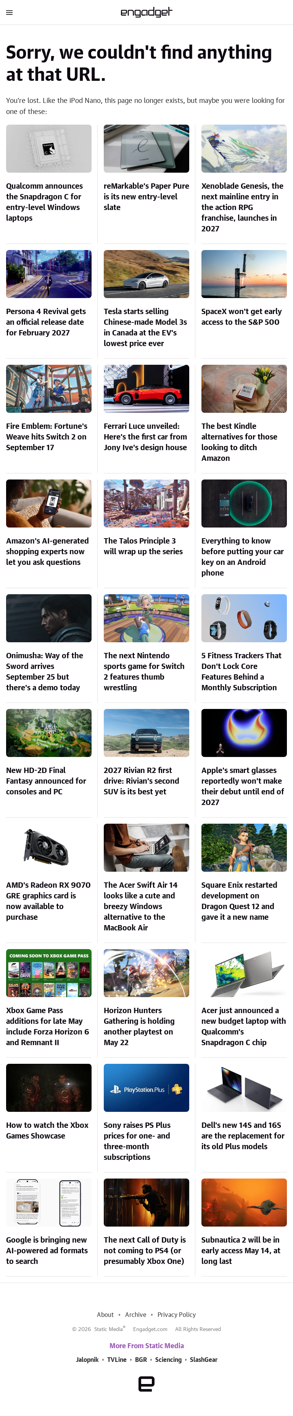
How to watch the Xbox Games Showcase (47, 1131)
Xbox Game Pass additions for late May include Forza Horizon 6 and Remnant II (47, 1027)
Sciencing (168, 1360)
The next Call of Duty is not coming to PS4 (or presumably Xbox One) (145, 1250)
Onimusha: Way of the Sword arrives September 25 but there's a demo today (44, 672)
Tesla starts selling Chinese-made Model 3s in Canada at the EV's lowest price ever (145, 328)
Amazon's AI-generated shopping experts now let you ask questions (47, 551)
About (105, 1315)
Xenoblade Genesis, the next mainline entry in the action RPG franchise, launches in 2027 (242, 208)
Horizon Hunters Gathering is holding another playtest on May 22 (139, 1027)
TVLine (117, 1360)
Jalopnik (87, 1360)
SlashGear (203, 1360)
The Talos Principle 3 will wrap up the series (143, 546)
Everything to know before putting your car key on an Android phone (242, 557)
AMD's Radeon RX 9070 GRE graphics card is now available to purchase (48, 901)
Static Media (108, 1329)
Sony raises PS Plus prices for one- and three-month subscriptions (137, 1141)
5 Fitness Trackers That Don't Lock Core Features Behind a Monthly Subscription (241, 672)
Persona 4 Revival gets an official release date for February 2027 (46, 322)
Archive (135, 1315)
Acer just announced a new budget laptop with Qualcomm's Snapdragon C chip (243, 1027)
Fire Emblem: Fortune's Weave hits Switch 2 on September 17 (46, 437)
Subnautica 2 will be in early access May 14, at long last (240, 1250)
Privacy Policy (177, 1315)
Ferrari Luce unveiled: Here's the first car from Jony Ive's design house (145, 437)
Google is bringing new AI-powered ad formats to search (47, 1250)
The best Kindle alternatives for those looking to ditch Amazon (239, 442)
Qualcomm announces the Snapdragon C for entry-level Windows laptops (44, 202)
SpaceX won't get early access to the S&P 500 (241, 317)
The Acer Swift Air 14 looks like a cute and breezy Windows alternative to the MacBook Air (141, 907)
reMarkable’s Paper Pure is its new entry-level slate (146, 197)
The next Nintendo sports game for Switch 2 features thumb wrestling (144, 672)
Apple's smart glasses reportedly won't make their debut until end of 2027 (242, 787)
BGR (141, 1360)
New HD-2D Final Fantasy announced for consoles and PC (46, 781)
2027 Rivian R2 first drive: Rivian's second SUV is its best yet (141, 781)
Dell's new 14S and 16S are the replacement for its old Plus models (243, 1136)
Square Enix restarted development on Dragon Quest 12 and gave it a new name (239, 901)
